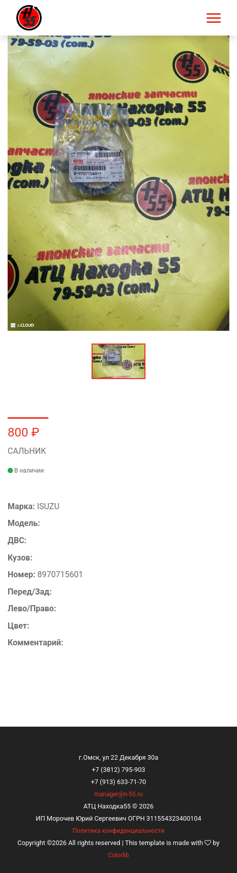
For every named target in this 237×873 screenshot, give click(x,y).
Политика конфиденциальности (119, 830)
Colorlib (118, 855)
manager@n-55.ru (118, 794)
